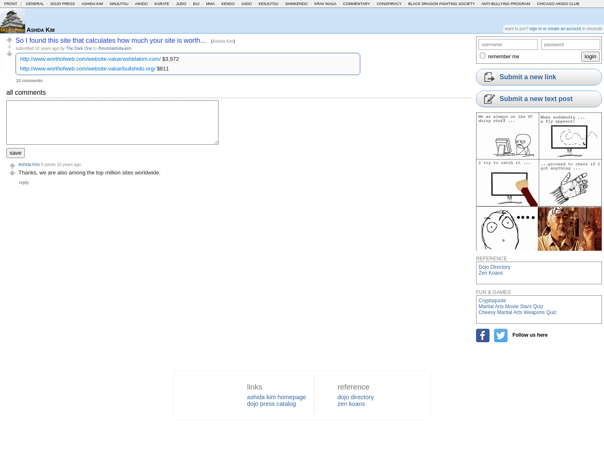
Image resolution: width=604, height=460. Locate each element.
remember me (503, 57)
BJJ (196, 4)
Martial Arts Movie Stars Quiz (511, 306)
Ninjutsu (119, 4)
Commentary (356, 4)
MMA (210, 4)
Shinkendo (296, 4)
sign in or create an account (555, 28)
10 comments (29, 80)
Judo (181, 4)
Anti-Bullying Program (506, 4)
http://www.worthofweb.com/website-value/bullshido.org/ (87, 68)
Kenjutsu (268, 4)
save (15, 153)
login (590, 56)
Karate (161, 4)
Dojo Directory (494, 267)
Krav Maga (325, 4)
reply (24, 182)
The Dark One (79, 48)
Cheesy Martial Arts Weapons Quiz (518, 312)
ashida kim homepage (276, 397)
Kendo (228, 4)
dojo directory (356, 397)
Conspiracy (389, 4)
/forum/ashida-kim (114, 48)
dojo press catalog (271, 403)
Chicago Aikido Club (558, 4)
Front (10, 4)
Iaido (247, 4)
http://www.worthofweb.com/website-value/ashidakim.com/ (90, 59)
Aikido (141, 4)
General (35, 4)
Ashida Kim (92, 4)
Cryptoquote (492, 301)
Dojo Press (63, 4)
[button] (9, 40)
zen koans (351, 403)
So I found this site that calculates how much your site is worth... (111, 40)
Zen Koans (491, 273)
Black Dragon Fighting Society (441, 4)
